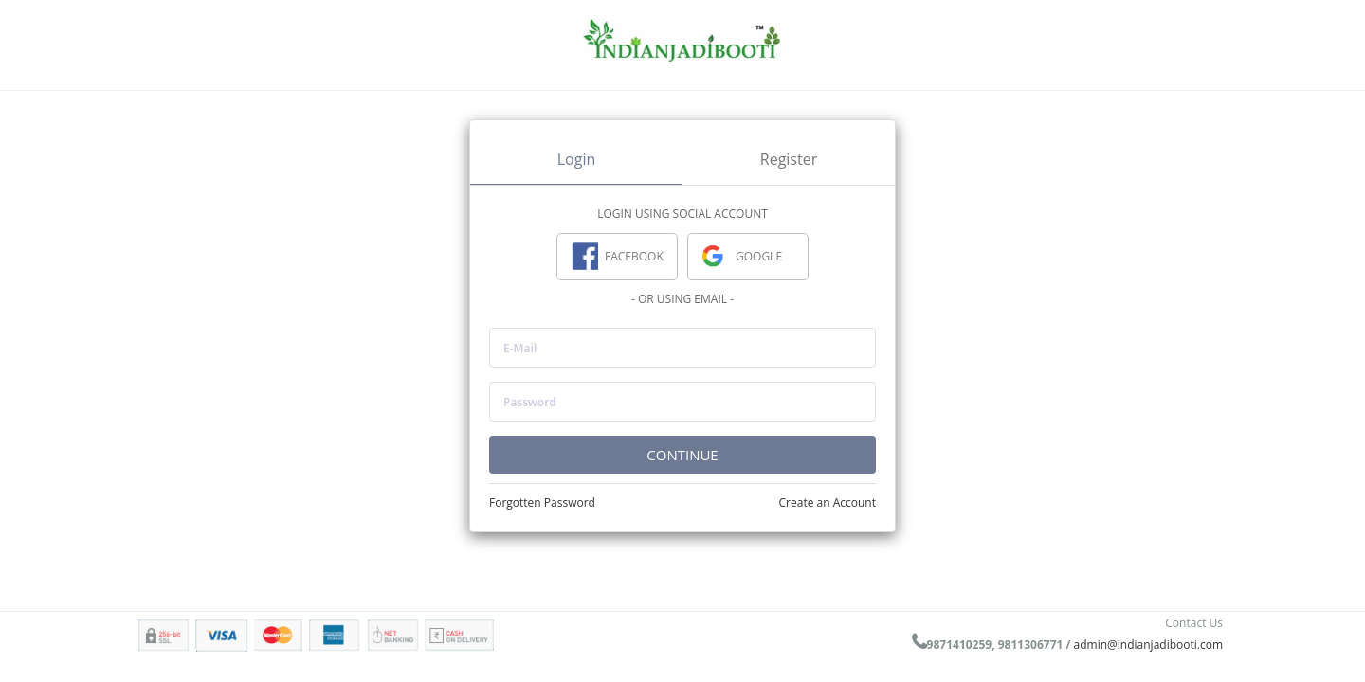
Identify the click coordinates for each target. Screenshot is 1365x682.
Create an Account (827, 502)
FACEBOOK (618, 256)
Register (788, 159)
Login (576, 159)
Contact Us (1194, 623)
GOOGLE (742, 256)
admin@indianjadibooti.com (1148, 645)
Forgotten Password (542, 502)
